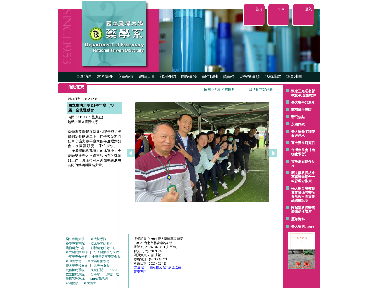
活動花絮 (273, 76)
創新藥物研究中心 (103, 248)
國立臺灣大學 (75, 239)
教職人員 (147, 76)
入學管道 (126, 76)
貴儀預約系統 (75, 270)
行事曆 (95, 274)
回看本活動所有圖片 (219, 89)
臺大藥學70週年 (303, 102)
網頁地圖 (294, 76)
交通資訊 (140, 267)
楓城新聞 (97, 270)
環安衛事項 (250, 76)
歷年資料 (298, 219)
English (282, 9)
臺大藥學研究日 (303, 143)
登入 (308, 9)
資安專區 (140, 271)
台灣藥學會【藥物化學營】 (303, 152)
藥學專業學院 (75, 243)
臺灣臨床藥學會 (98, 261)
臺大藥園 (89, 283)
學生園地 (210, 76)
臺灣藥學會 (73, 261)
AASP (113, 270)
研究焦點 (298, 117)
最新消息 (84, 76)
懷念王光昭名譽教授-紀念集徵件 (303, 93)
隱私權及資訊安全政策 (165, 267)
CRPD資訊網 (98, 279)
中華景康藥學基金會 (106, 256)
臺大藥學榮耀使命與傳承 (303, 134)
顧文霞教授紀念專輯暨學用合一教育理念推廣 (303, 177)
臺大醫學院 (98, 239)
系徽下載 (112, 274)
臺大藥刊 (298, 226)
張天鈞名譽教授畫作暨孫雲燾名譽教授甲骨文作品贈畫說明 (303, 194)
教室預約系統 (75, 274)
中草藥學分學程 (77, 256)
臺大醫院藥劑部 (77, 252)
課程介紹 (168, 76)
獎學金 (229, 76)
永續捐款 (298, 124)
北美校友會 (101, 265)
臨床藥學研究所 (102, 243)
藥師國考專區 (301, 110)
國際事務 (189, 76)
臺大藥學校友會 (77, 265)
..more (309, 226)
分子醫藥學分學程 (106, 252)
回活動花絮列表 (261, 89)
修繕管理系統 (75, 279)
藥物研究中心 (75, 248)
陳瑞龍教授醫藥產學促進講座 (303, 210)
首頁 (259, 9)
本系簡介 (105, 76)
